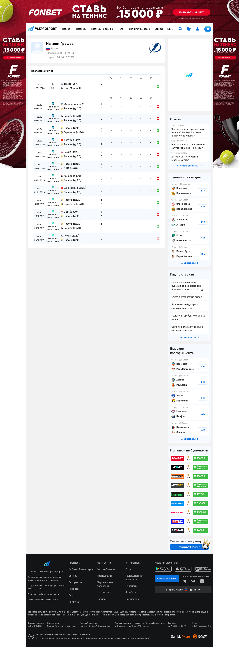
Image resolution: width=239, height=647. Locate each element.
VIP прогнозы (133, 562)
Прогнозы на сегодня (102, 29)
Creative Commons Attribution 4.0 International (94, 612)
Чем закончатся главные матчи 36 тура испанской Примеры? (189, 144)
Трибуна (74, 601)
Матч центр (104, 562)
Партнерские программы (105, 584)
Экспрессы (75, 582)
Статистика (104, 592)
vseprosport (42, 28)
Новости (66, 29)
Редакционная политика (134, 577)
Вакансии (131, 586)
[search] (180, 29)
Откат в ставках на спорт (186, 297)
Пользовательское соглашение (43, 600)
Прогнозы (81, 29)
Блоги (72, 595)
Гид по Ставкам (106, 569)
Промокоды (132, 599)
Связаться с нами (166, 578)
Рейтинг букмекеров (139, 29)
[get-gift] (189, 29)
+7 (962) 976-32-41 (177, 626)
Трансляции (104, 575)
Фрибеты (130, 592)
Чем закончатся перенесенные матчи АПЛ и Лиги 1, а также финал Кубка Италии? (189, 131)
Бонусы (159, 29)
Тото (120, 29)
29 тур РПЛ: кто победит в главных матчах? (189, 156)
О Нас (128, 569)
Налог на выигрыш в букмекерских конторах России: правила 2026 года (187, 286)
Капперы (102, 599)
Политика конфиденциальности (43, 594)
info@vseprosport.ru (201, 626)
